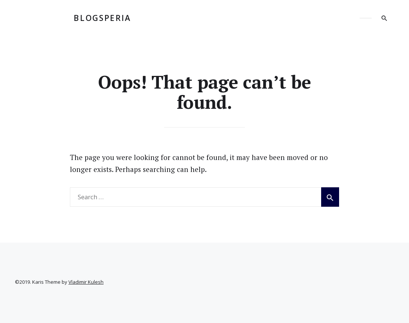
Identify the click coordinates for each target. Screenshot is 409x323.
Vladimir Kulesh (86, 282)
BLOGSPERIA (102, 18)
